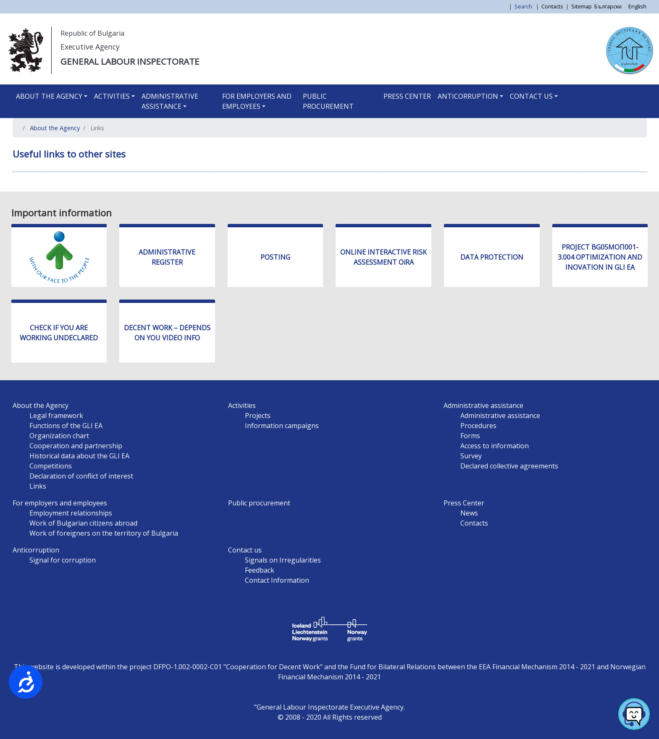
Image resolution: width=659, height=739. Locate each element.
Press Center (407, 96)
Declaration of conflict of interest (81, 476)
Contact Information (277, 580)
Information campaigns (282, 425)
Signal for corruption (62, 560)
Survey (471, 455)
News (469, 513)
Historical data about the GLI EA (79, 455)
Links (37, 486)
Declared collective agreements (509, 466)
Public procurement (328, 101)
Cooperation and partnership (75, 445)
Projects (257, 415)
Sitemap (581, 6)
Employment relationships (70, 513)
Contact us (531, 96)
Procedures (478, 425)
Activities (112, 96)
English (637, 6)
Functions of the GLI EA (65, 425)
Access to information (494, 445)
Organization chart (59, 435)
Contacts (552, 6)
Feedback (259, 570)
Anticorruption (468, 96)
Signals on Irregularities (283, 560)
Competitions (50, 466)
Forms (470, 435)
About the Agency (49, 96)
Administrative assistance (170, 101)
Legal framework (56, 415)
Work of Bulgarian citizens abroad (83, 523)
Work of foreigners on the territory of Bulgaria (103, 533)
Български (608, 6)
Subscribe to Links (22, 188)
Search (524, 6)
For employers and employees (256, 101)
